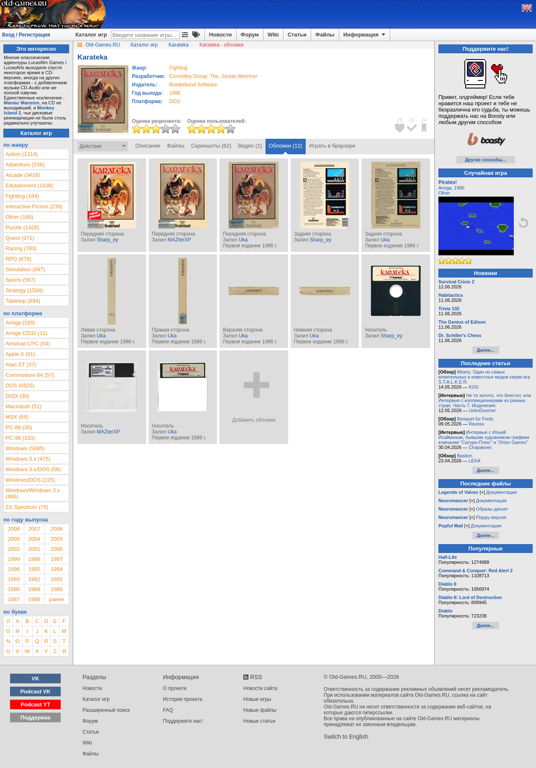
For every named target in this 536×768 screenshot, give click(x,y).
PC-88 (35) (18, 427)
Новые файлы (259, 710)
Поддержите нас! (183, 721)
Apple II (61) (20, 354)
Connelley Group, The (193, 76)
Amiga (444, 187)
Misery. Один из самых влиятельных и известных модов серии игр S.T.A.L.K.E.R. (484, 376)
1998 (34, 559)
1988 (57, 589)
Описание (147, 146)
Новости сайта (260, 688)
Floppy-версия (491, 517)
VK (35, 678)
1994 (57, 569)
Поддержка (36, 717)
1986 (174, 93)
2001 (34, 549)
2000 (57, 549)
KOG (474, 386)
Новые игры (257, 699)
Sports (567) (20, 280)
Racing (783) (20, 248)
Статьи (297, 34)
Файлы (325, 34)
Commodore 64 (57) (29, 375)
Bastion (464, 455)
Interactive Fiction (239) (33, 206)
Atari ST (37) (20, 364)
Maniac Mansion (21, 102)
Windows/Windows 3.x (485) (32, 493)
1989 (34, 589)
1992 (34, 579)
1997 (57, 559)
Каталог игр (91, 34)
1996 (14, 569)
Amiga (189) (20, 322)
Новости (220, 34)
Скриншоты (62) (211, 146)
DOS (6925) (19, 385)
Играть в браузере (332, 146)
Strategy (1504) (24, 290)
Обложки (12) (285, 146)
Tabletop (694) (22, 301)
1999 (14, 559)
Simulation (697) (25, 269)
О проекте (175, 688)
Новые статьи (259, 721)
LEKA (474, 460)
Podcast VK (35, 691)
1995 (34, 569)
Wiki (273, 34)
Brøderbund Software (193, 85)
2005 (14, 539)
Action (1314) (21, 154)
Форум (250, 34)
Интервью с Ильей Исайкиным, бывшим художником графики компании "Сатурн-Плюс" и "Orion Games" (483, 437)
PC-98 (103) (20, 438)
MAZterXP (179, 240)
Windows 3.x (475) (28, 459)
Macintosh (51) (23, 406)
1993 (14, 579)
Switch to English (346, 736)
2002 (14, 549)
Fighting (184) (22, 196)
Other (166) (19, 217)
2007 (34, 529)
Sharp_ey (107, 240)
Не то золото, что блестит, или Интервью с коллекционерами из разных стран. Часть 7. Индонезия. (484, 400)
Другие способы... (485, 159)
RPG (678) (18, 259)
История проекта (182, 699)
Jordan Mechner (239, 76)
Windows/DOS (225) (30, 480)
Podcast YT (35, 704)
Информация (365, 34)
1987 (14, 599)
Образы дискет (492, 508)
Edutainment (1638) (29, 185)
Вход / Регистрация (26, 35)
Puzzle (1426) (22, 227)
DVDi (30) (17, 396)
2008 (14, 529)
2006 (57, 529)
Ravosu (476, 423)
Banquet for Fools (475, 418)
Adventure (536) (24, 164)
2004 (34, 539)
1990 (14, 589)
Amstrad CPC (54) (27, 343)
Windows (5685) (25, 448)
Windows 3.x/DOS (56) (33, 469)
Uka (243, 240)
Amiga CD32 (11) (26, 333)
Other (444, 192)
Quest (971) (19, 238)
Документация (501, 492)
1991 (57, 579)
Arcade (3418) (22, 175)
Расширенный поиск (106, 710)
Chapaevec (480, 447)
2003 (57, 539)
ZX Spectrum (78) (27, 507)
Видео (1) (250, 146)
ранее (56, 599)
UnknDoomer (482, 410)
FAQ (168, 710)
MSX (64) (16, 417)
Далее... (485, 350)
